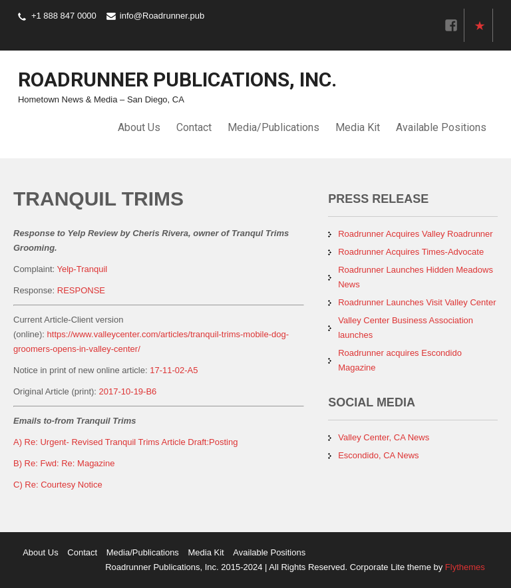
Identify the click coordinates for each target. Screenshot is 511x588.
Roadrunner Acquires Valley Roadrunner (415, 234)
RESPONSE (81, 290)
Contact (194, 127)
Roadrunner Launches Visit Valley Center (417, 302)
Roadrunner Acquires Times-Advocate (411, 252)
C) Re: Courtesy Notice (57, 485)
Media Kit (357, 127)
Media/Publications (273, 127)
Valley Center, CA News (383, 437)
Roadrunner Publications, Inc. (177, 79)
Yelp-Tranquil (82, 269)
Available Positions (441, 127)
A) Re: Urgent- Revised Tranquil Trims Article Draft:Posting (125, 442)
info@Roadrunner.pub (162, 16)
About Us (139, 127)
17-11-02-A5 (174, 370)
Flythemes (463, 567)
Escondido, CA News (378, 455)
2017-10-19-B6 (128, 391)
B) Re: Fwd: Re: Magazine (63, 463)
